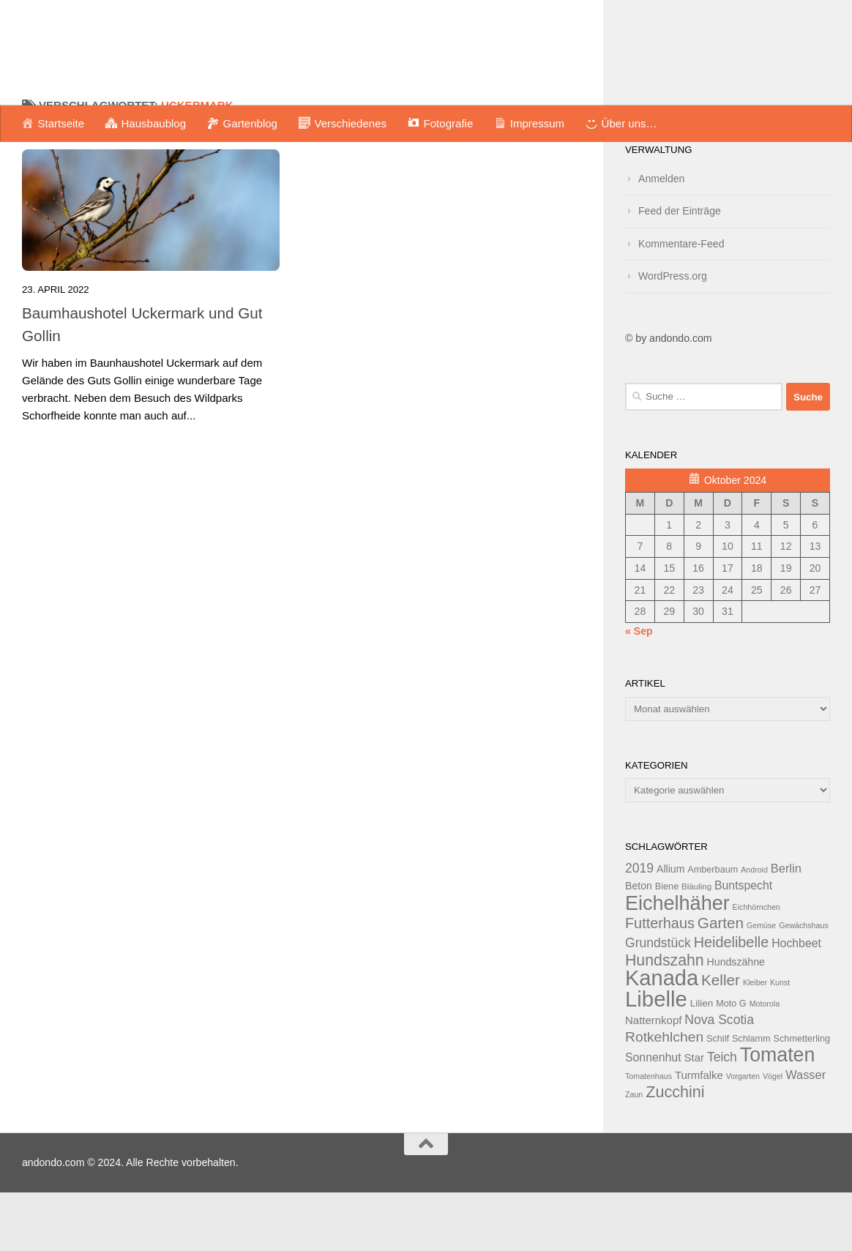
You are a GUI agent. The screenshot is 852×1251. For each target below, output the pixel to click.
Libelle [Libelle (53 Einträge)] (656, 1057)
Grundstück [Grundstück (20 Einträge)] (658, 1001)
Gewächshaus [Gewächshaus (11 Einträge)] (804, 983)
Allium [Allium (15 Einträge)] (670, 927)
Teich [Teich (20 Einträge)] (722, 1115)
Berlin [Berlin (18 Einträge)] (786, 926)
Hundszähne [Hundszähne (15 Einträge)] (736, 1020)
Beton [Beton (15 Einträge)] (638, 944)
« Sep (639, 689)
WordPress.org (672, 334)
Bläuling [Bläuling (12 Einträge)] (696, 945)
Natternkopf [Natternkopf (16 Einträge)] (653, 1078)
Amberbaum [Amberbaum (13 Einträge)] (712, 928)
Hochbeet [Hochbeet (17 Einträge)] (796, 1002)
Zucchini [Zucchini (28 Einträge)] (675, 1150)
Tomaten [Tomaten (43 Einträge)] (777, 1113)
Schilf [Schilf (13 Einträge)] (717, 1097)
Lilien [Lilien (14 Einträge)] (702, 1061)
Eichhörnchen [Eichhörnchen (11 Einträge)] (756, 965)
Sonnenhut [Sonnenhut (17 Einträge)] (653, 1116)
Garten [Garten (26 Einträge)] (721, 981)
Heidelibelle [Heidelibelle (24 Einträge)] (731, 1001)
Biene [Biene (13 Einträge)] (667, 945)
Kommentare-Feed (681, 302)
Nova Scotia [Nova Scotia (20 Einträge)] (719, 1078)
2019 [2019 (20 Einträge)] (639, 926)
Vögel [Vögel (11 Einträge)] (772, 1134)
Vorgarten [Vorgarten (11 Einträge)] (743, 1134)
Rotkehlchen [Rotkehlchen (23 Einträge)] (664, 1095)
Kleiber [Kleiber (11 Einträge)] (755, 1041)
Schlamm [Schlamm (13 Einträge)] (751, 1097)
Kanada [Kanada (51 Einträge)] (661, 1036)
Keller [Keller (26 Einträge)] (720, 1038)
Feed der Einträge (679, 269)
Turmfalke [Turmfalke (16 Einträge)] (699, 1133)
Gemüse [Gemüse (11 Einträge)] (761, 983)
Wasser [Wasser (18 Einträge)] (805, 1133)
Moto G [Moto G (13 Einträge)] (731, 1062)
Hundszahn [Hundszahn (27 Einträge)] (664, 1019)
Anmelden (661, 237)
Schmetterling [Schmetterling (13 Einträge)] (802, 1097)
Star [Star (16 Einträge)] (694, 1116)
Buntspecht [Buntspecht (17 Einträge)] (743, 944)
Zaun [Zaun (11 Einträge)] (634, 1153)
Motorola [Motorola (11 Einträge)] (765, 1062)
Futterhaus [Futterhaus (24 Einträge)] (660, 982)
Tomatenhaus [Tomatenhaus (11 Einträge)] (648, 1134)
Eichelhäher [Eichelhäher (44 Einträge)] (677, 962)
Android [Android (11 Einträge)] (754, 928)
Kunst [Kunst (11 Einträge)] (780, 1041)
